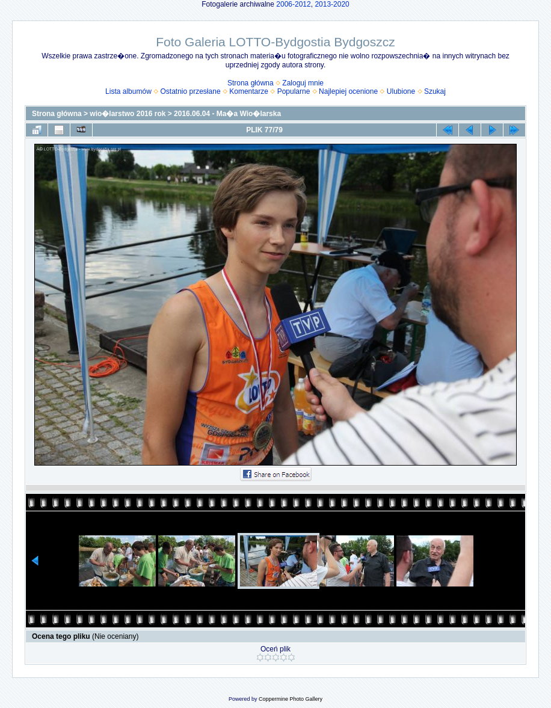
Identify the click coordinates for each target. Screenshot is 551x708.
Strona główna (250, 83)
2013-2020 (332, 4)
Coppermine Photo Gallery (290, 699)
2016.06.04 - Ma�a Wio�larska (227, 113)
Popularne (293, 91)
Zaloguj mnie (303, 83)
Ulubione (401, 91)
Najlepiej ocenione (348, 91)
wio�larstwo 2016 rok (127, 113)
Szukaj (435, 91)
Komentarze (248, 91)
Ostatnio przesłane (191, 91)
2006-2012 (293, 4)
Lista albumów (128, 91)
